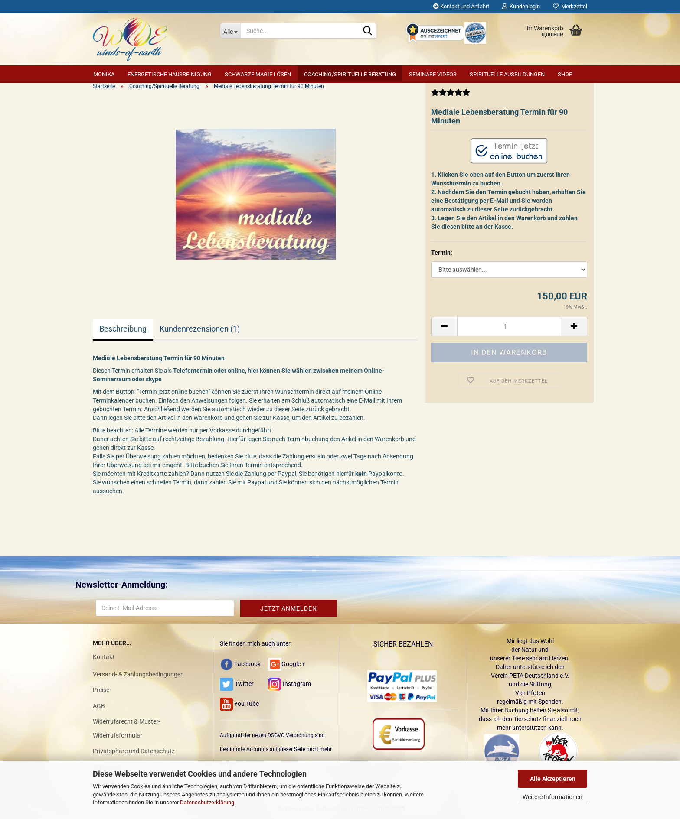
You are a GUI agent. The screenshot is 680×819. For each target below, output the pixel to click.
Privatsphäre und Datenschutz (134, 751)
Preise (101, 689)
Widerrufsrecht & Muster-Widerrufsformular (126, 728)
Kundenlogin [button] (521, 6)
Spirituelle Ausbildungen (507, 74)
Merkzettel (570, 6)
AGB (99, 705)
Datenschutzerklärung (207, 802)
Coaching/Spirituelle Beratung (350, 74)
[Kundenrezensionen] (450, 95)
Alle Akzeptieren (552, 778)
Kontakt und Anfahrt (461, 6)
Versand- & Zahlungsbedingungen (138, 674)
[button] (444, 326)
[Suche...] (230, 31)
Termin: (441, 252)
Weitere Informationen (552, 796)
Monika (103, 74)
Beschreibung (123, 328)
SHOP (565, 74)
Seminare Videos (433, 74)
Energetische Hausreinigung (170, 74)
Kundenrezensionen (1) (200, 328)
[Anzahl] (509, 326)
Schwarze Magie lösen (258, 74)
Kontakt (103, 656)
